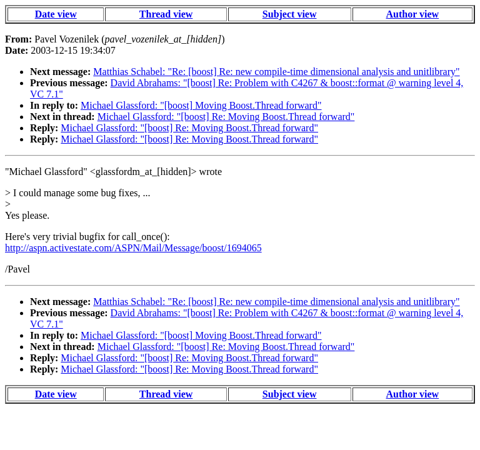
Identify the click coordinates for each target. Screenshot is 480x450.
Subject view (289, 14)
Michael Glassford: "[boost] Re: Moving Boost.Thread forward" (226, 116)
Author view (412, 14)
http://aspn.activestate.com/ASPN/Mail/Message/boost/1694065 (133, 247)
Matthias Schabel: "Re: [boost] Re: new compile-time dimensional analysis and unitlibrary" (276, 71)
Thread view (165, 14)
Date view (56, 14)
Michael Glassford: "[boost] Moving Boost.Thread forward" (201, 105)
